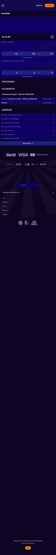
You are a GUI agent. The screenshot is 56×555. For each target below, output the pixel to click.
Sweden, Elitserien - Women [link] (12, 138)
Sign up (50, 5)
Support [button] (5, 214)
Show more (28, 143)
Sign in (39, 5)
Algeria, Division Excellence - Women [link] (14, 61)
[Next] (52, 154)
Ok (28, 548)
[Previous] (4, 154)
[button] (28, 42)
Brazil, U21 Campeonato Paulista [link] (13, 115)
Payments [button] (5, 202)
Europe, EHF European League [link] (12, 126)
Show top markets (28, 57)
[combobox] (28, 185)
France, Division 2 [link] (9, 130)
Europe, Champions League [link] (11, 122)
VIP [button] (4, 198)
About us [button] (5, 210)
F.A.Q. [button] (4, 206)
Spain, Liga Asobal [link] (9, 42)
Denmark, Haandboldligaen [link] (11, 119)
